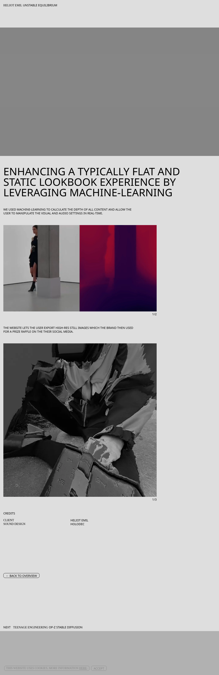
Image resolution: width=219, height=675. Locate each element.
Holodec (77, 524)
